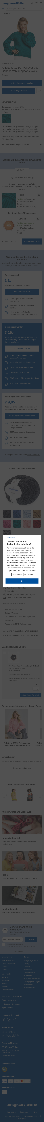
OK (22, 581)
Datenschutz (29, 575)
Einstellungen (17, 575)
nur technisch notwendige (27, 571)
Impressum (12, 571)
